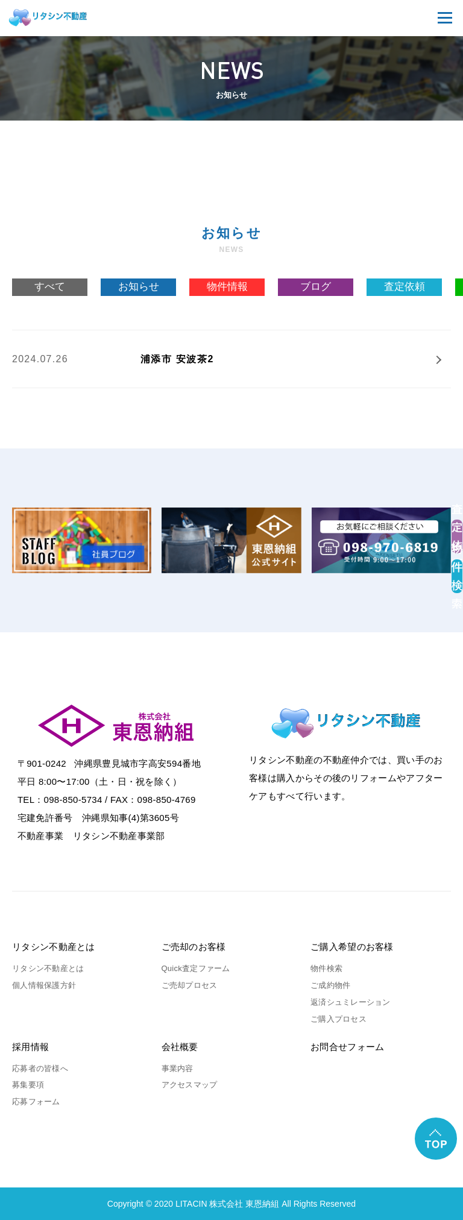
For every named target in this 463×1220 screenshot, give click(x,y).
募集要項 (28, 1084)
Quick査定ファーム (196, 968)
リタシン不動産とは (53, 947)
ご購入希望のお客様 (352, 947)
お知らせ (138, 286)
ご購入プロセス (338, 1018)
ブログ (315, 286)
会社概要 (180, 1047)
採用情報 (30, 1047)
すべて (49, 286)
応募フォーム (36, 1101)
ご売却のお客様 (194, 947)
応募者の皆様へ (40, 1068)
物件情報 (227, 286)
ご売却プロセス (190, 985)
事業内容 (178, 1068)
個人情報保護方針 (44, 985)
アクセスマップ (190, 1084)
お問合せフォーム (347, 1047)
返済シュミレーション (350, 1002)
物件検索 (326, 968)
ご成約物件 (330, 985)
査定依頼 (404, 286)
